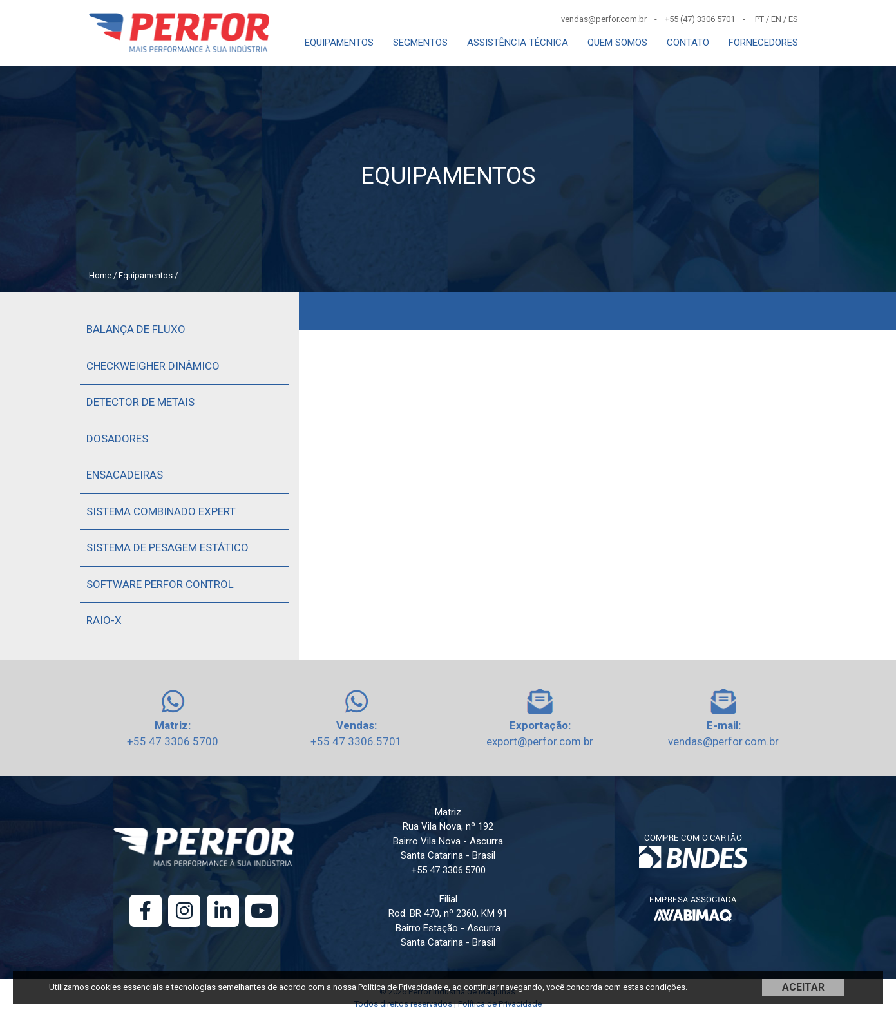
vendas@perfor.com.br (723, 741)
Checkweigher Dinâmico (153, 365)
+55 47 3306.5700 (172, 741)
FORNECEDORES (763, 42)
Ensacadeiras (124, 474)
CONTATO (688, 42)
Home (100, 275)
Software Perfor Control (160, 584)
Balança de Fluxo (136, 329)
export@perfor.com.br (539, 741)
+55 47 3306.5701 (356, 741)
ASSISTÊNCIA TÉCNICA (517, 42)
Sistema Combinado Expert (161, 511)
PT (759, 19)
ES (793, 19)
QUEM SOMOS (617, 42)
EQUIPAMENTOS (339, 42)
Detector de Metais (140, 401)
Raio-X (104, 620)
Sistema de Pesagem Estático (167, 547)
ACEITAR (803, 987)
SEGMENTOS (420, 42)
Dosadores (117, 438)
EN (776, 19)
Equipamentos (146, 275)
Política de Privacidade (400, 987)
